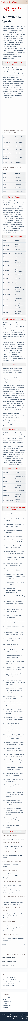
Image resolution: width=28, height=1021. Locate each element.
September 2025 (7, 1005)
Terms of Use (16, 1018)
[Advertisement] (14, 114)
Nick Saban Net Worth (8, 985)
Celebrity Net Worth (9, 2)
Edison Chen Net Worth (9, 978)
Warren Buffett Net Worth (9, 961)
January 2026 (6, 999)
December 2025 (7, 1001)
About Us (9, 1016)
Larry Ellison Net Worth (8, 957)
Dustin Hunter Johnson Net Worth (11, 981)
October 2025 (6, 1003)
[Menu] (26, 2)
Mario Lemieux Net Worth (9, 979)
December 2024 (7, 1007)
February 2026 (6, 997)
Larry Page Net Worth (8, 965)
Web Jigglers (21, 1014)
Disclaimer (16, 1016)
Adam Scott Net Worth (8, 983)
